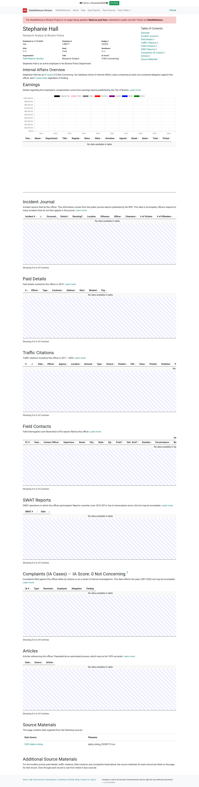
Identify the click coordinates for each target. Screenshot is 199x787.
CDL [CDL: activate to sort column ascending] (132, 364)
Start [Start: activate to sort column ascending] (126, 290)
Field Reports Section (33, 58)
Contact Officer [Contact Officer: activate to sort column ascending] (51, 442)
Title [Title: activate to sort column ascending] (65, 138)
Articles (145, 56)
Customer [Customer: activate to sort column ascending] (79, 290)
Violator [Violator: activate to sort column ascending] (122, 364)
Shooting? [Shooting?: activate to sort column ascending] (77, 216)
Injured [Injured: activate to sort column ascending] (125, 138)
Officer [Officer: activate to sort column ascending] (117, 216)
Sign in (93, 780)
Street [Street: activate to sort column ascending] (82, 442)
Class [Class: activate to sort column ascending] (142, 364)
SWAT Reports (149, 49)
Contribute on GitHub (65, 780)
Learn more (135, 90)
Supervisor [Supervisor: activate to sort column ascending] (68, 442)
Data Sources (109, 10)
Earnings (145, 32)
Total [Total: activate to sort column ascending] (159, 138)
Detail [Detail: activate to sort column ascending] (137, 138)
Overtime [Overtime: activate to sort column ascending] (112, 138)
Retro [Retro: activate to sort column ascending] (89, 138)
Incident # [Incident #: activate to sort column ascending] (30, 216)
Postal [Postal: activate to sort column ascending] (170, 138)
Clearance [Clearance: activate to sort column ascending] (130, 216)
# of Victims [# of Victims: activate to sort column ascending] (146, 216)
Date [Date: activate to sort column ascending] (40, 364)
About (76, 10)
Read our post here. (98, 20)
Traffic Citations (149, 42)
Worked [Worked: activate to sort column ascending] (145, 290)
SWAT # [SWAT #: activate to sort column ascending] (29, 511)
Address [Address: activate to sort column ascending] (104, 290)
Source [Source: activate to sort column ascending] (109, 364)
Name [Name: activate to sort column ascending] (38, 138)
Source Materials (149, 59)
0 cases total (40, 78)
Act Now (114, 3)
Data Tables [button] (124, 10)
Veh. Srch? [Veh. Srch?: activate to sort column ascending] (132, 442)
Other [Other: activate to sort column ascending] (99, 138)
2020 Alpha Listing (33, 744)
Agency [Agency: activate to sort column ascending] (62, 364)
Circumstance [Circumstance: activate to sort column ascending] (162, 442)
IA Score (49, 74)
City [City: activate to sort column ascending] (91, 442)
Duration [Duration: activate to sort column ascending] (146, 442)
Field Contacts (149, 46)
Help (83, 10)
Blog (77, 780)
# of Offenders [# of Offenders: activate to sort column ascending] (164, 216)
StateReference (63, 10)
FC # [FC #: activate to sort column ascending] (27, 442)
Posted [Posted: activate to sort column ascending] (153, 364)
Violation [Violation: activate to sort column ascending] (165, 364)
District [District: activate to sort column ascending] (64, 216)
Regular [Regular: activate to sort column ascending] (77, 138)
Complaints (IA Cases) (153, 52)
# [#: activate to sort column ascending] (25, 290)
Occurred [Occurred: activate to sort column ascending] (51, 216)
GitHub (172, 10)
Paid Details (148, 39)
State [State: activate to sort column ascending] (100, 442)
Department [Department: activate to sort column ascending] (52, 138)
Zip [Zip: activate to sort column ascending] (109, 442)
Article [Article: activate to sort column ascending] (128, 662)
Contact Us (85, 780)
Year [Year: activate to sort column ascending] (27, 138)
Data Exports (94, 10)
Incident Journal (150, 36)
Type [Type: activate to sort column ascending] (59, 290)
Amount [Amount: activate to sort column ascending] (88, 364)
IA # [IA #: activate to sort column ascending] (27, 588)
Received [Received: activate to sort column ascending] (67, 588)
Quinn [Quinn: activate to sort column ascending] (148, 138)
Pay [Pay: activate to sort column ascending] (165, 290)
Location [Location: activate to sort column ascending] (75, 364)
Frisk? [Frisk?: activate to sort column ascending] (119, 442)
